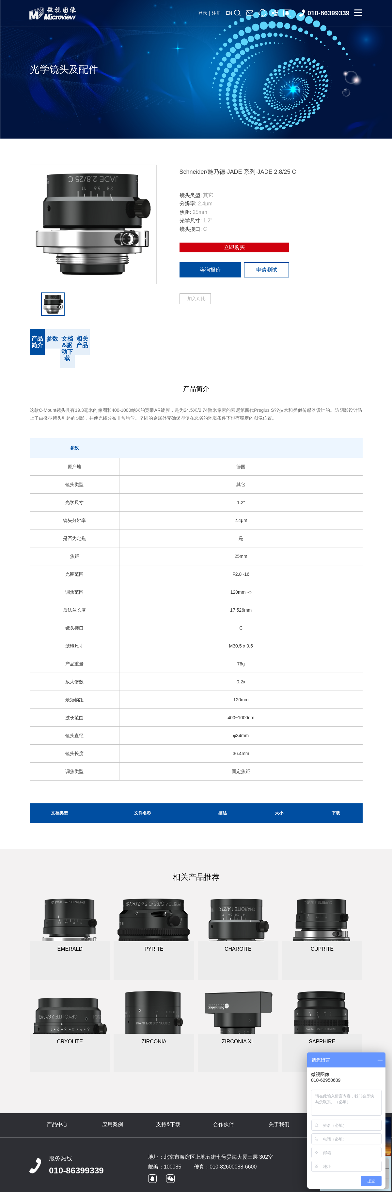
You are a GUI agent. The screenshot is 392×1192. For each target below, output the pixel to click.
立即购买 (234, 247)
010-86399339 (76, 1151)
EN (229, 13)
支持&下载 (168, 1105)
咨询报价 (210, 270)
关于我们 (279, 1105)
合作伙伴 (223, 1105)
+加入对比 (195, 298)
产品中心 (57, 1105)
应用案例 (112, 1105)
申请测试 (266, 270)
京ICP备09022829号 (148, 1184)
